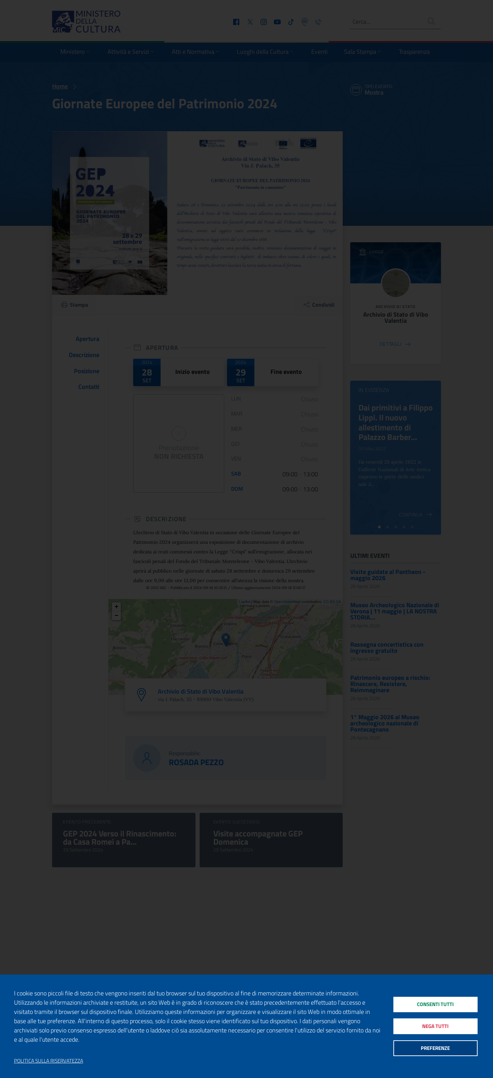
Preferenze (435, 1049)
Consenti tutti (435, 1003)
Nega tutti (435, 1026)
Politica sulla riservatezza (48, 1061)
